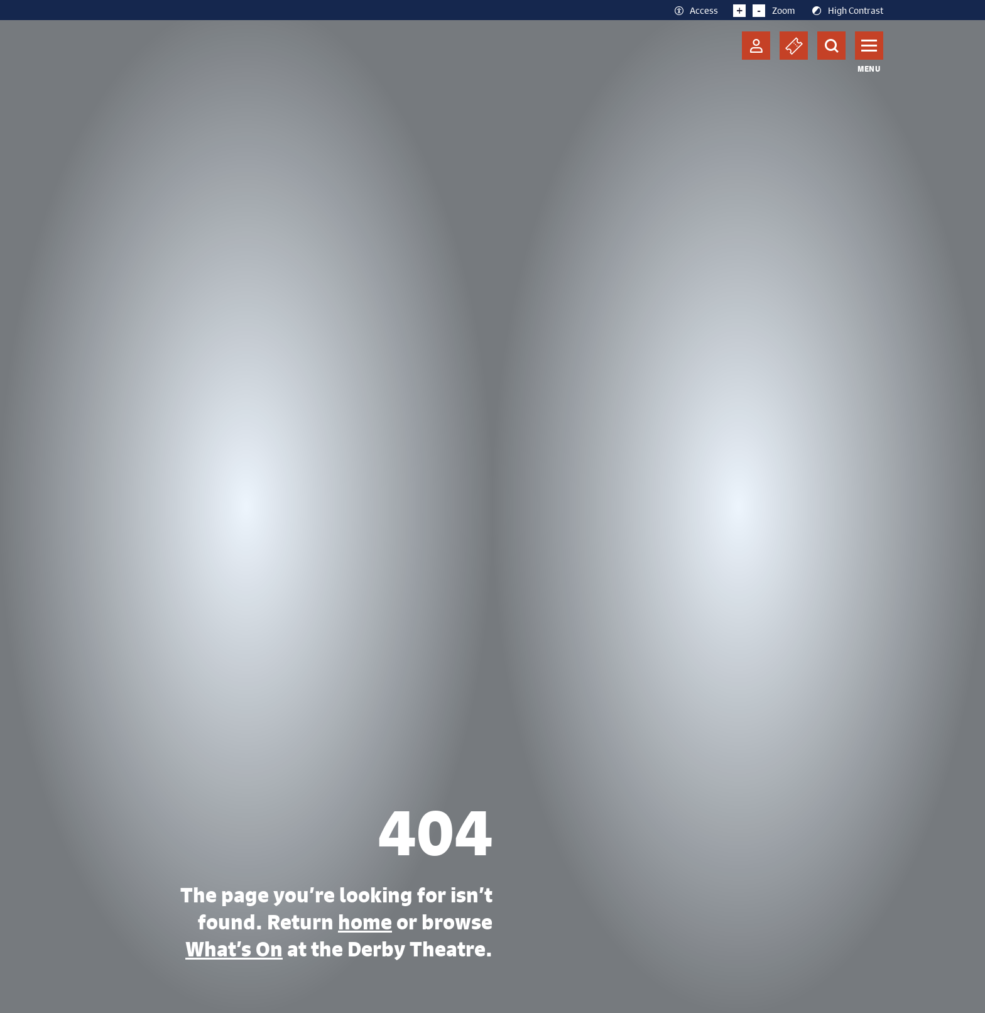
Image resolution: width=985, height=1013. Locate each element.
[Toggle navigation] (869, 45)
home (365, 922)
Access (696, 10)
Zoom (764, 10)
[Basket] (794, 45)
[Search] (831, 45)
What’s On (234, 949)
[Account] (756, 45)
